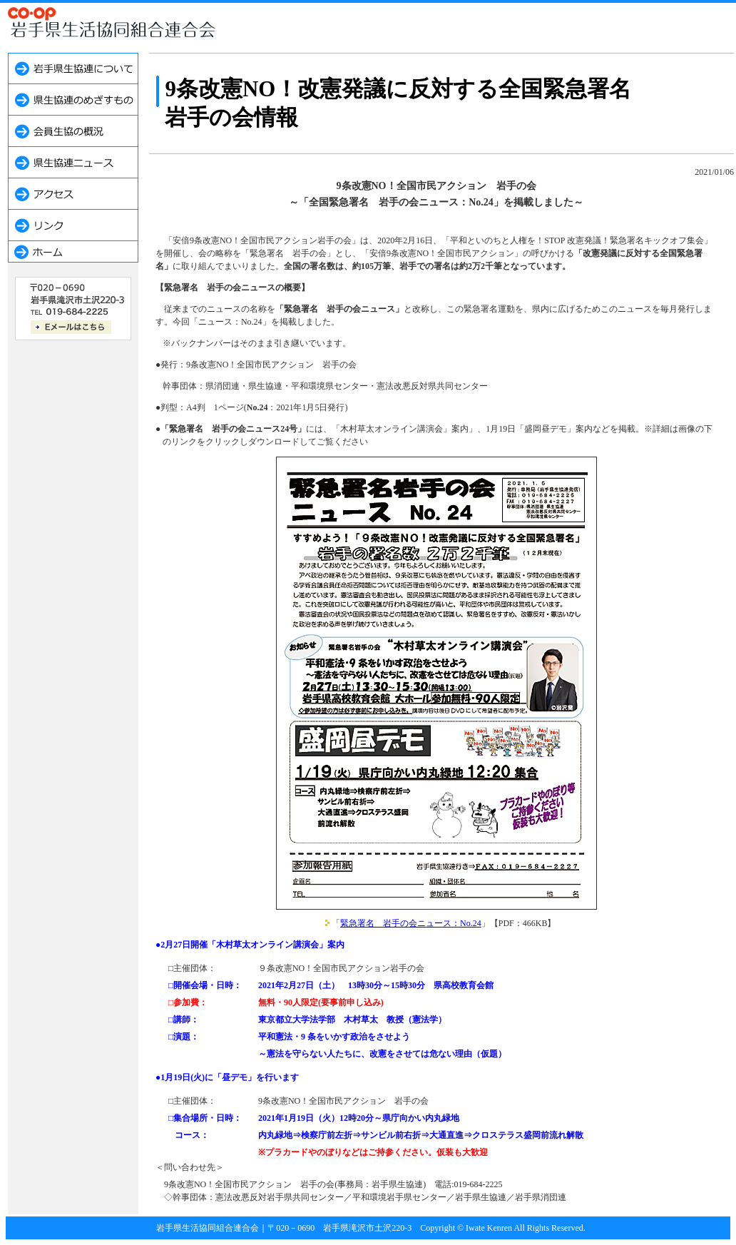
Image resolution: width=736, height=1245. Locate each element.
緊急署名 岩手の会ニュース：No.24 (410, 923)
